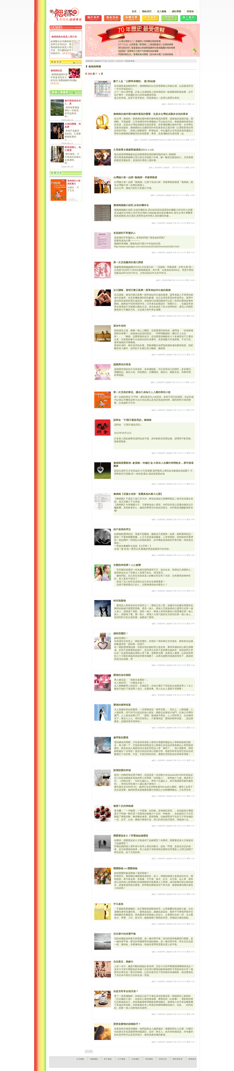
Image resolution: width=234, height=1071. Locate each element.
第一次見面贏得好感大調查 (128, 262)
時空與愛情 (119, 600)
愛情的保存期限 (122, 675)
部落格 (190, 11)
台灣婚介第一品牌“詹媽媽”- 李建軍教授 (135, 177)
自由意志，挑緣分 (123, 961)
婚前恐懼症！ (120, 633)
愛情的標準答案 (122, 704)
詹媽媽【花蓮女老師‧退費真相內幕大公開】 (138, 494)
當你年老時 (119, 325)
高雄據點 (149, 1059)
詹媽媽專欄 (129, 61)
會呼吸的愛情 (120, 737)
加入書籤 (161, 11)
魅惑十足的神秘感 (123, 805)
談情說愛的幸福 (122, 770)
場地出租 (163, 1059)
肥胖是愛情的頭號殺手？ (127, 1024)
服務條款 (192, 1059)
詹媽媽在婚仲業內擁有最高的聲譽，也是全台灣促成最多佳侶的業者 (150, 114)
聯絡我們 (146, 11)
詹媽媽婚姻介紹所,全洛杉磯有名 (131, 205)
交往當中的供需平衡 (124, 933)
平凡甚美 (118, 904)
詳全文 (66, 53)
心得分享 (119, 61)
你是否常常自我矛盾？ (125, 991)
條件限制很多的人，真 (73, 102)
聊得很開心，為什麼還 (73, 149)
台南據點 (135, 1059)
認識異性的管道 (122, 364)
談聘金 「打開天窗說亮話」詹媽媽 (132, 420)
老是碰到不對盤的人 (124, 232)
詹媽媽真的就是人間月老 (64, 36)
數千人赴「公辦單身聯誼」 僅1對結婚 (134, 81)
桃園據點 (94, 1059)
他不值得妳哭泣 (122, 529)
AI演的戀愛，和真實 (73, 125)
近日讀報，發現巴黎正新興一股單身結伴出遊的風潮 (142, 290)
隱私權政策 (178, 1059)
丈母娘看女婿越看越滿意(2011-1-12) (133, 149)
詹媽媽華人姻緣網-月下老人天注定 (100, 61)
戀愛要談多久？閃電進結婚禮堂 (130, 835)
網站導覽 (176, 11)
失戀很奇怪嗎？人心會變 (127, 565)
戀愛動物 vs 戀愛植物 (125, 868)
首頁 (134, 11)
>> (90, 1051)
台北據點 (80, 1059)
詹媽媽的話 (56, 70)
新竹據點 (108, 1059)
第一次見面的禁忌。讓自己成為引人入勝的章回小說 (142, 392)
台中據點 (122, 1059)
